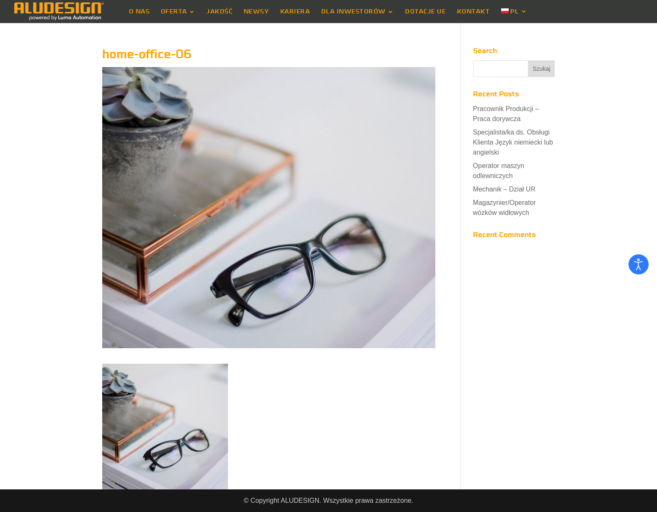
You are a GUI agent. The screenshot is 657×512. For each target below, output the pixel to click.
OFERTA (174, 12)
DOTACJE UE (425, 12)
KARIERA (295, 12)
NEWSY (256, 12)
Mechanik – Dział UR (504, 189)
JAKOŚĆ (220, 12)
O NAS (139, 12)
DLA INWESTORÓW (353, 12)
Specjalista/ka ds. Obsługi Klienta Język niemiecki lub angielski (513, 142)
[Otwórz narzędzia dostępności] (639, 264)
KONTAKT (473, 12)
